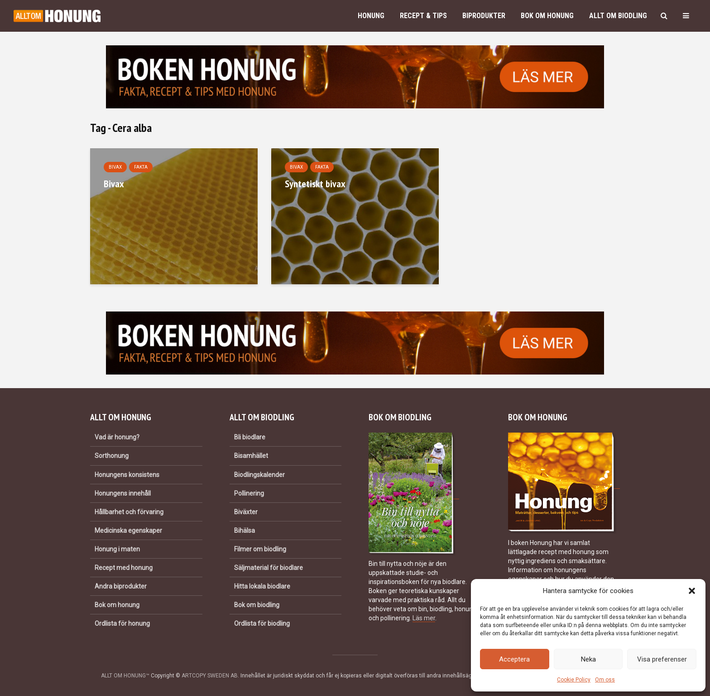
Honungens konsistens (127, 474)
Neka (588, 659)
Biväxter (246, 512)
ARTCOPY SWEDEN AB (210, 675)
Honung (371, 15)
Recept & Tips (423, 15)
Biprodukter (483, 15)
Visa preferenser (662, 659)
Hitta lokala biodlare (262, 586)
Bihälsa (244, 530)
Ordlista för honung (122, 623)
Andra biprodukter (121, 586)
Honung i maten (117, 549)
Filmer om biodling (260, 549)
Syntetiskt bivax (315, 183)
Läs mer (424, 618)
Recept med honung (124, 567)
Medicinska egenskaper (128, 530)
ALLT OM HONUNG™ (125, 675)
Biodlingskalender (259, 474)
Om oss (605, 680)
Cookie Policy (573, 680)
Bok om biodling (256, 604)
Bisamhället (251, 455)
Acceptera (514, 659)
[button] (691, 590)
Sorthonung (112, 455)
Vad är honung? (117, 437)
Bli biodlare (249, 437)
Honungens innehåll (123, 493)
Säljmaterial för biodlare (268, 567)
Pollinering (249, 493)
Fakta (141, 167)
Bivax (115, 167)
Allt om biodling (618, 15)
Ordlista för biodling (262, 623)
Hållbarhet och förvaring (129, 512)
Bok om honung (547, 15)
